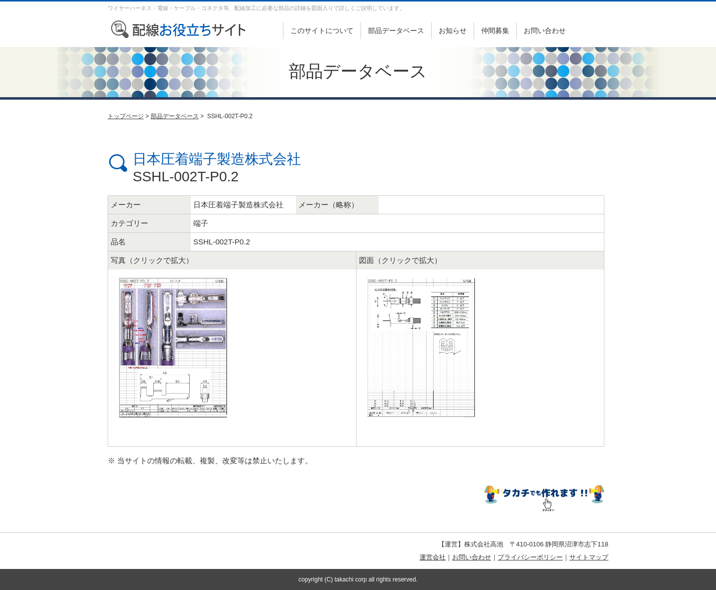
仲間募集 (495, 31)
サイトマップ (588, 557)
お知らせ (453, 31)
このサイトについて (321, 31)
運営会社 (433, 557)
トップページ (126, 116)
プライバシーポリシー (530, 557)
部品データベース (396, 31)
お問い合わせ (545, 31)
